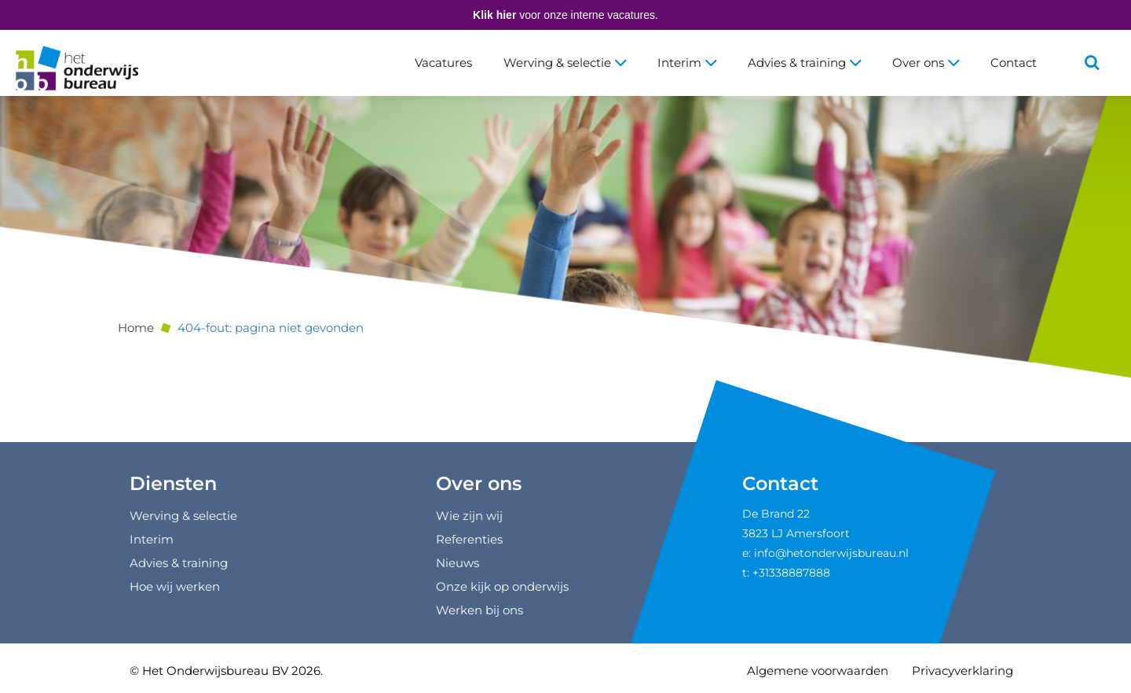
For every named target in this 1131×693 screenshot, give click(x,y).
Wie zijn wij (469, 515)
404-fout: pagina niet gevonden (271, 327)
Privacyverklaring (962, 670)
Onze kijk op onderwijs (502, 586)
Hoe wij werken (175, 586)
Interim (686, 62)
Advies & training (804, 62)
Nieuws (457, 562)
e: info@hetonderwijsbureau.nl (825, 553)
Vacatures (443, 62)
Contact (1013, 62)
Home (136, 327)
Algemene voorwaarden (817, 670)
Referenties (469, 539)
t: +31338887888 (786, 573)
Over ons (925, 62)
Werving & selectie (564, 62)
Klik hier (494, 15)
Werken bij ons (479, 610)
